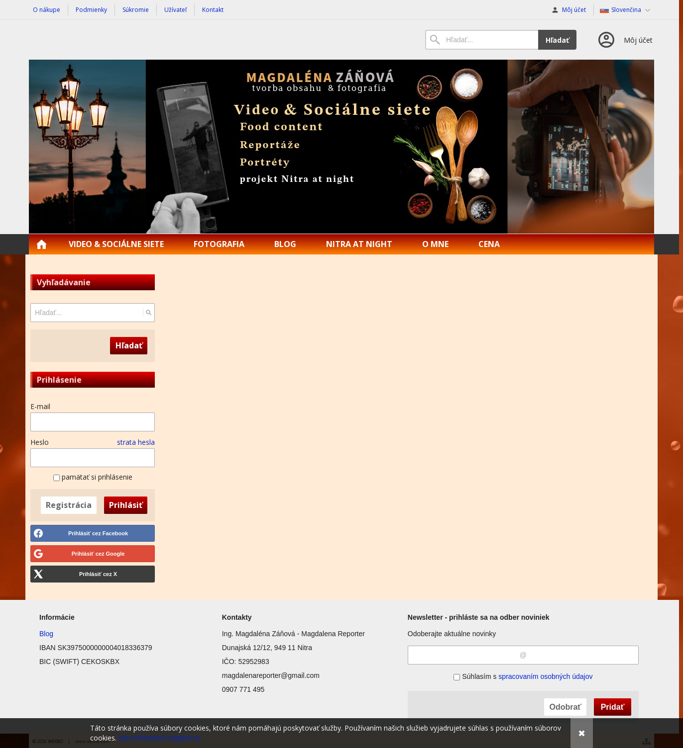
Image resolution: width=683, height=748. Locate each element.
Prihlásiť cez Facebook (98, 533)
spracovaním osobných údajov (545, 676)
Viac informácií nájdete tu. (160, 738)
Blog (46, 634)
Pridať (613, 707)
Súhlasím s (523, 676)
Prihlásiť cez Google (98, 554)
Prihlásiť (125, 504)
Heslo (39, 442)
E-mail (40, 406)
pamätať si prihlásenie (92, 477)
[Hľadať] (148, 312)
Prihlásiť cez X (98, 574)
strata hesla (136, 442)
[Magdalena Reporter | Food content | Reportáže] (341, 146)
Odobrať (565, 707)
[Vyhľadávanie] (481, 40)
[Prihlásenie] (624, 40)
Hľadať (557, 40)
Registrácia (69, 504)
